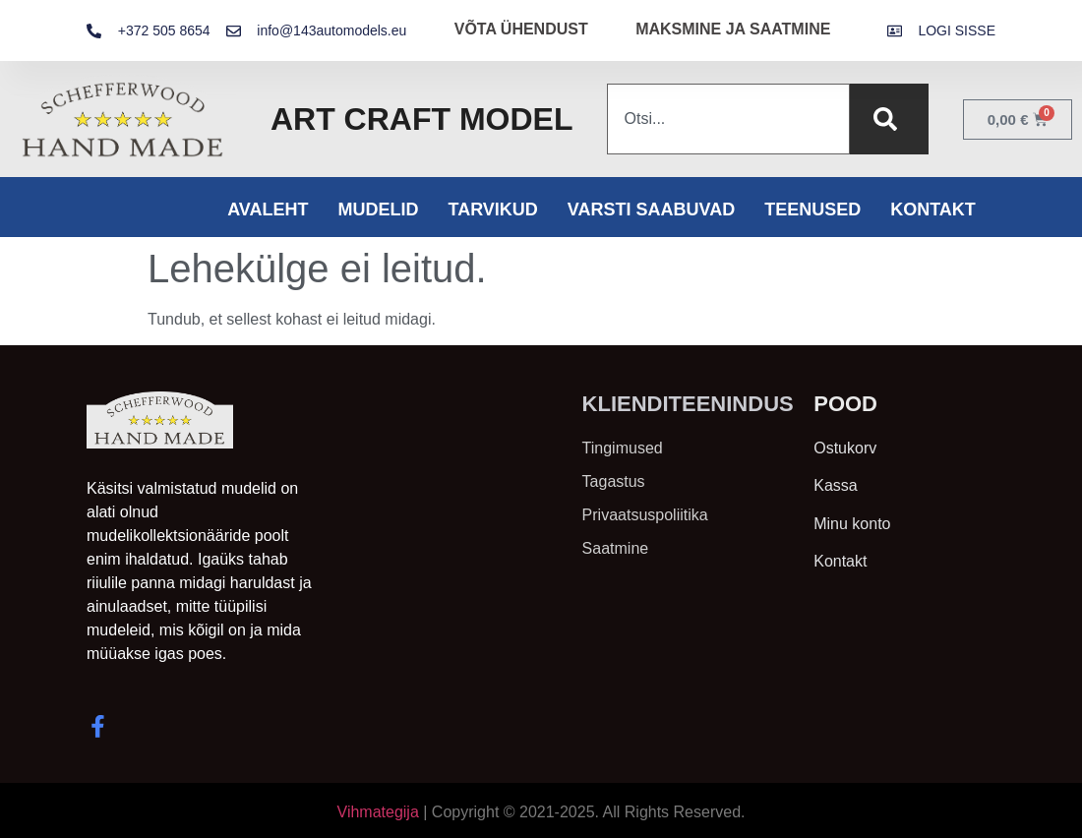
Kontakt (933, 209)
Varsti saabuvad (651, 209)
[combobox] (728, 119)
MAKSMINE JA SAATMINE (732, 29)
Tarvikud (492, 209)
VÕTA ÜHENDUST (521, 29)
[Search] (889, 119)
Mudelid (377, 209)
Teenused (812, 209)
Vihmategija (378, 812)
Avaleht (267, 209)
